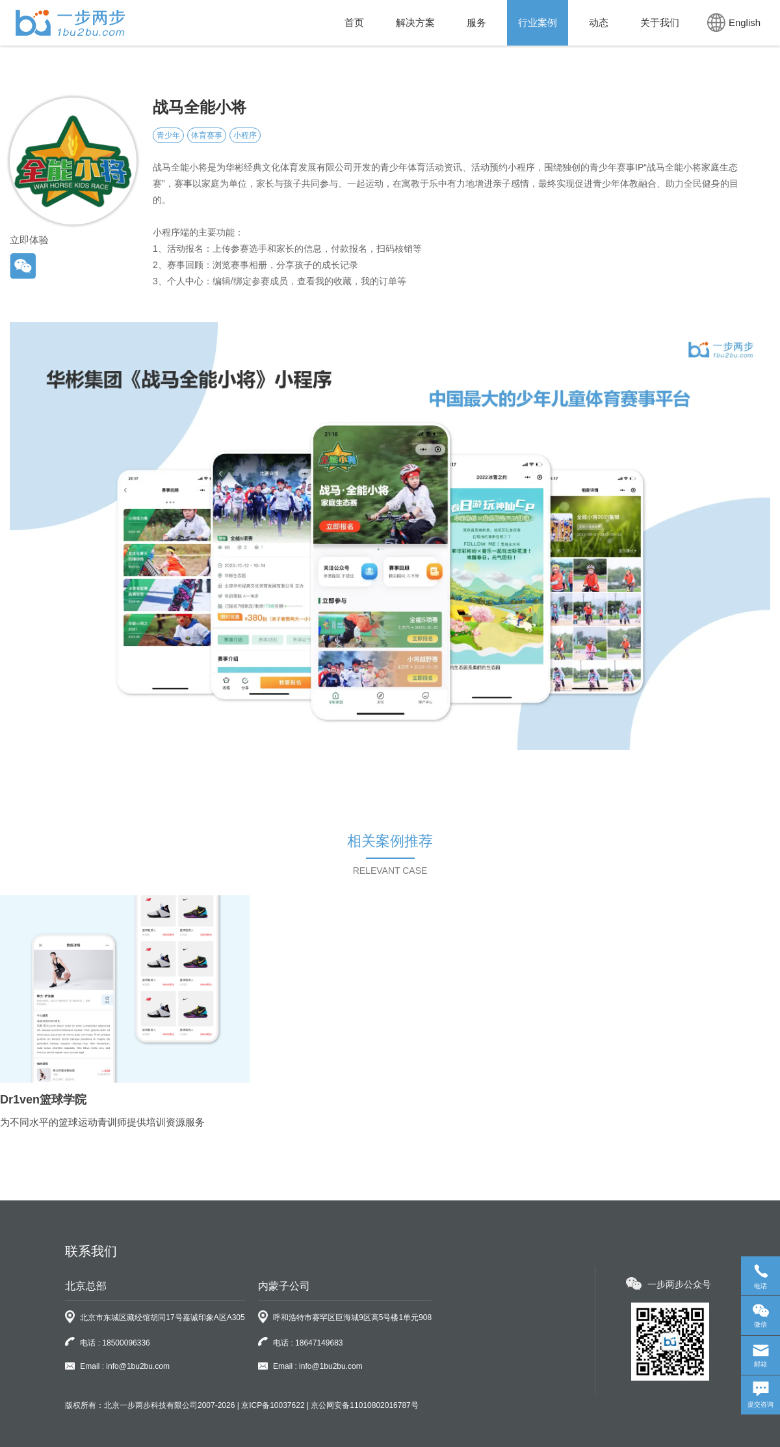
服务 (476, 22)
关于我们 (659, 22)
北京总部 (86, 1285)
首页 (354, 22)
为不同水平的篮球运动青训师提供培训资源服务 (102, 1122)
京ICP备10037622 (272, 1405)
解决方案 (415, 22)
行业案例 (537, 22)
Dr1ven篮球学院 (43, 1099)
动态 (598, 22)
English (733, 22)
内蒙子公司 (284, 1285)
